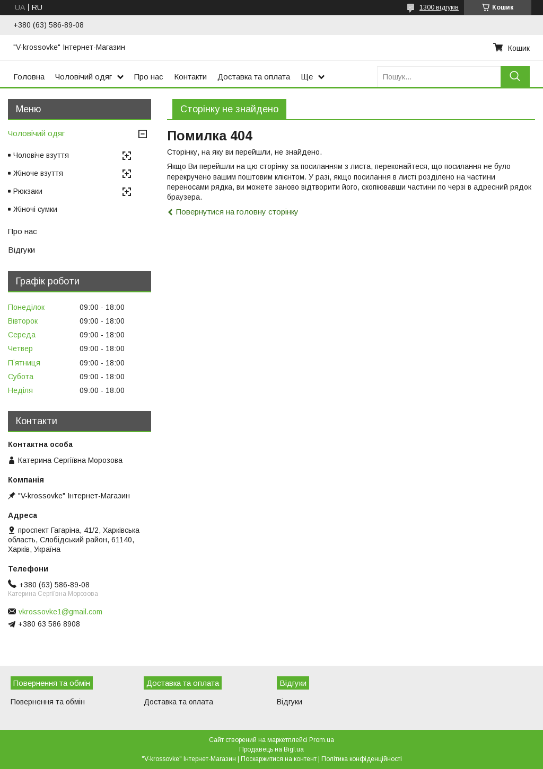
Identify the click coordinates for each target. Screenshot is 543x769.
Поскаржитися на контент (279, 759)
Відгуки (21, 249)
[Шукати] (515, 76)
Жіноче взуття (38, 173)
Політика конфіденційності (361, 759)
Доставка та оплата (253, 76)
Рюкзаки (27, 191)
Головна (29, 76)
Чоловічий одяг (83, 76)
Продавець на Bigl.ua (271, 749)
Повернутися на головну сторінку (237, 211)
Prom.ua (321, 740)
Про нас (148, 76)
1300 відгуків (439, 7)
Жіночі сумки (35, 209)
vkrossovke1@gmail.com (60, 611)
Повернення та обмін (48, 702)
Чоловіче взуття (41, 155)
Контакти (190, 76)
